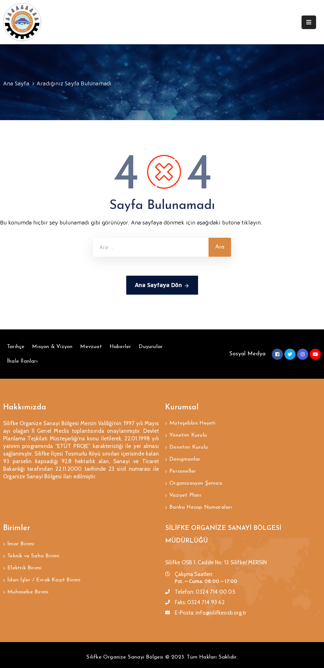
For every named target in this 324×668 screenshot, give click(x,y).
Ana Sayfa (16, 83)
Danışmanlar (184, 457)
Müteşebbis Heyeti (192, 423)
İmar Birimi (20, 538)
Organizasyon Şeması (195, 479)
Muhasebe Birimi (27, 583)
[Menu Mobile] (309, 22)
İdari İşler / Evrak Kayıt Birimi (43, 572)
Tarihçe (15, 346)
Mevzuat (91, 346)
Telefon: (205, 586)
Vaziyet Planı (185, 491)
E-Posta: (210, 607)
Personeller (182, 468)
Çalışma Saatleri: (194, 569)
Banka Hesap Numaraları (200, 502)
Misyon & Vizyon (52, 346)
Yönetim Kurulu (188, 434)
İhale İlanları (22, 361)
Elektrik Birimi (24, 561)
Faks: (200, 597)
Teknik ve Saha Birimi (33, 549)
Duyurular (151, 346)
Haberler (120, 346)
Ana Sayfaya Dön (162, 286)
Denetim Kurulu (188, 445)
